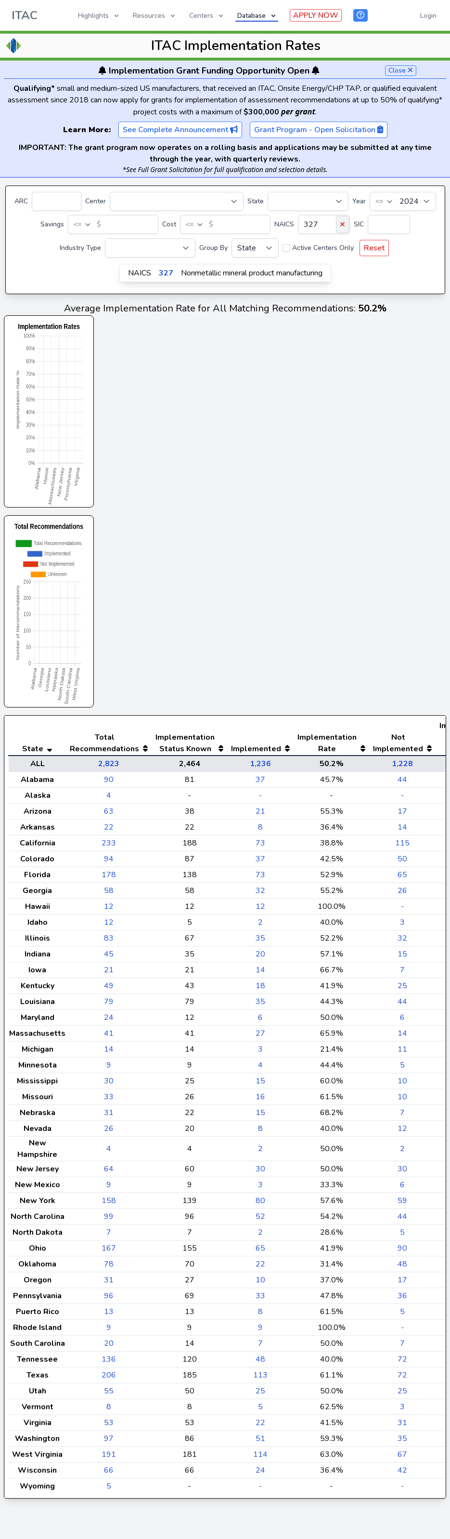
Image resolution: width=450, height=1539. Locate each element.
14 (402, 846)
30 (109, 1100)
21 (260, 830)
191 (109, 1473)
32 (260, 910)
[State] (308, 201)
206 (109, 1394)
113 (260, 1394)
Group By (213, 247)
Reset (374, 248)
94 (109, 878)
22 (109, 846)
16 (260, 1116)
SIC (359, 224)
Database (257, 15)
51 (260, 1457)
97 (109, 1457)
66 (109, 1489)
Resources (155, 15)
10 (402, 1100)
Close (400, 70)
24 (109, 1036)
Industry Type (80, 247)
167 (109, 1267)
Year (359, 201)
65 (402, 894)
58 (109, 910)
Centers (207, 15)
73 (260, 862)
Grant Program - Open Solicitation (318, 129)
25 (402, 1005)
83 (109, 957)
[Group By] (255, 248)
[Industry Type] (150, 248)
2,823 (108, 783)
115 (402, 862)
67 (402, 1473)
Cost (169, 224)
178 (109, 894)
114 (260, 1473)
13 (109, 1331)
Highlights (99, 15)
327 (166, 273)
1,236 (260, 783)
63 (109, 830)
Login (428, 15)
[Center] (177, 201)
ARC (21, 201)
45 (109, 973)
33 (109, 1116)
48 (402, 1283)
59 (402, 1220)
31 (109, 1132)
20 (260, 973)
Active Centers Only (323, 247)
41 (109, 1052)
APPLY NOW (315, 15)
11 (402, 1068)
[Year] (403, 201)
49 (109, 1005)
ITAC (25, 15)
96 (109, 1315)
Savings (52, 224)
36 (402, 1315)
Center (95, 201)
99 (109, 1235)
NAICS (284, 224)
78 (109, 1283)
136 (109, 1378)
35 (260, 957)
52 (260, 1235)
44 (402, 799)
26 (402, 910)
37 (260, 799)
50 (402, 878)
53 (109, 1442)
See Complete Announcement (180, 129)
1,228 (402, 783)
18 (260, 1005)
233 (109, 862)
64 (109, 1188)
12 (109, 925)
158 (109, 1220)
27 (260, 1052)
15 (402, 973)
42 (402, 1489)
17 (402, 830)
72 (402, 1378)
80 (260, 1220)
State (255, 201)
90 (109, 799)
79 (109, 1021)
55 (109, 1410)
